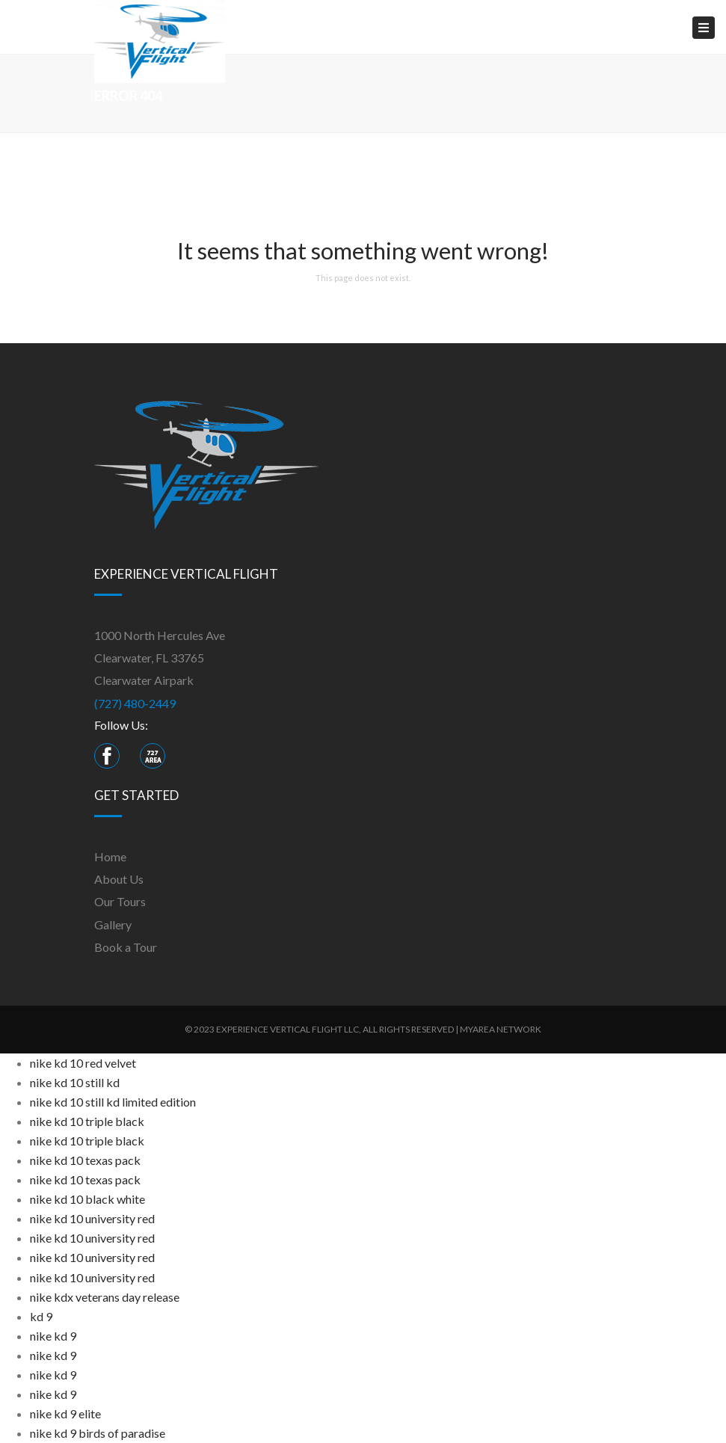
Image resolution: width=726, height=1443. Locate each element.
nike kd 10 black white (87, 1199)
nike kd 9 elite (65, 1413)
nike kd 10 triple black (87, 1121)
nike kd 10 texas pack (85, 1160)
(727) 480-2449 (135, 703)
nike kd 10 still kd (75, 1082)
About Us (119, 879)
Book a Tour (125, 947)
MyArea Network (500, 1029)
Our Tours (120, 901)
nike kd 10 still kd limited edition (113, 1102)
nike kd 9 (53, 1336)
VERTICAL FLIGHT (306, 1029)
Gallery (113, 924)
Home (110, 856)
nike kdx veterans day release (104, 1297)
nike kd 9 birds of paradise (97, 1433)
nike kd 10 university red (92, 1218)
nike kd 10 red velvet (83, 1063)
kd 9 (41, 1316)
